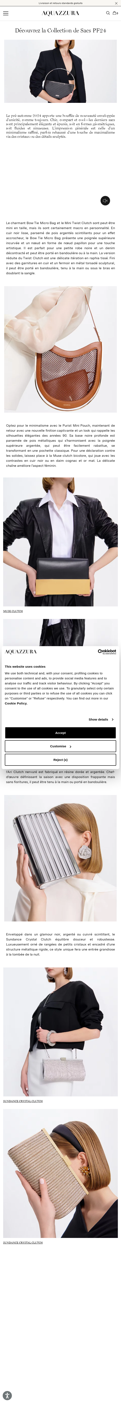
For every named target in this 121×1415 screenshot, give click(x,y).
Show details (98, 719)
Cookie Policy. (16, 703)
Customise (60, 746)
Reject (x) (60, 760)
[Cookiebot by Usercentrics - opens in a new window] (98, 652)
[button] (116, 3)
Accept (60, 733)
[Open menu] (5, 13)
